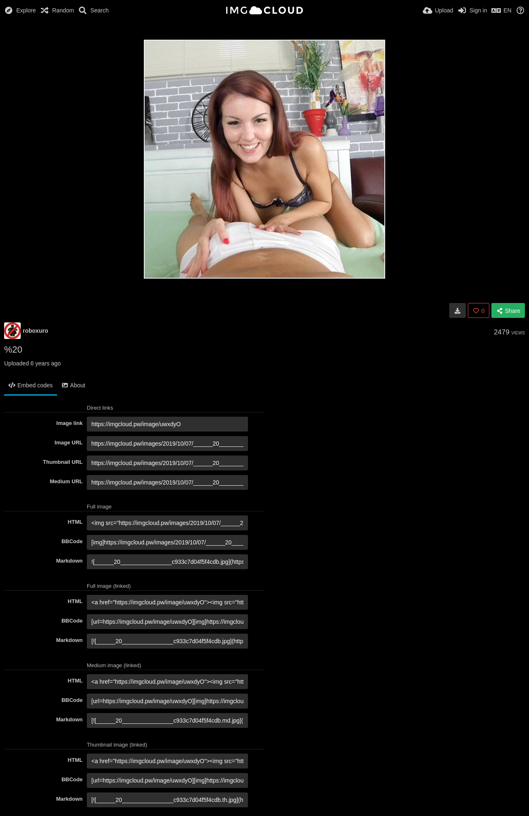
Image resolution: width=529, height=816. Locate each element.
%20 (13, 349)
